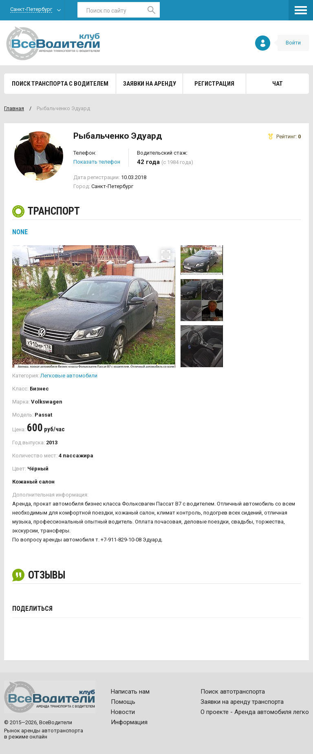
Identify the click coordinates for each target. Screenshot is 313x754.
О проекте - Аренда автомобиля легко (255, 712)
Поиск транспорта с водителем (60, 83)
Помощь (123, 701)
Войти (293, 43)
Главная (14, 108)
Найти (151, 10)
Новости (123, 712)
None (20, 232)
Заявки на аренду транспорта (242, 701)
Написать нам (130, 691)
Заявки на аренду (149, 83)
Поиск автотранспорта (233, 691)
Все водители (53, 43)
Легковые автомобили (68, 376)
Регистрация (214, 83)
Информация (129, 722)
